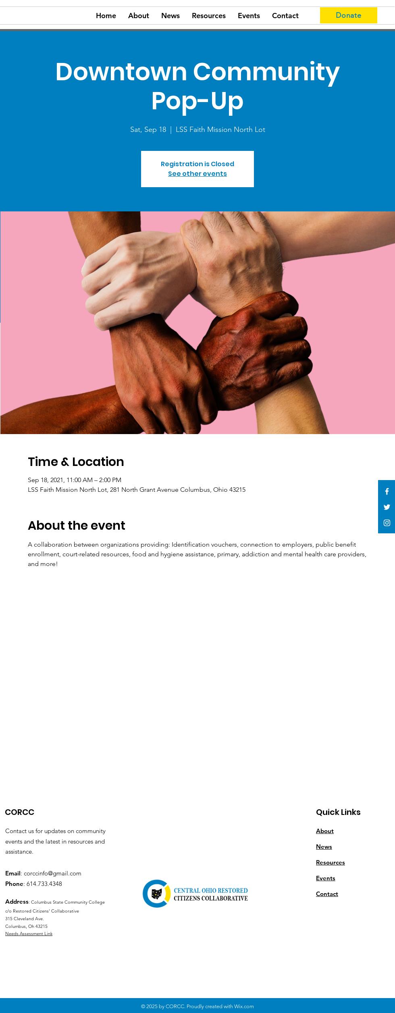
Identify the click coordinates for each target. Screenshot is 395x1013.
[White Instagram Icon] (387, 522)
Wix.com (244, 1006)
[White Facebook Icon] (387, 491)
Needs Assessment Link (28, 933)
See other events (197, 173)
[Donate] (348, 15)
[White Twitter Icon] (387, 507)
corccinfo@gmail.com (52, 873)
